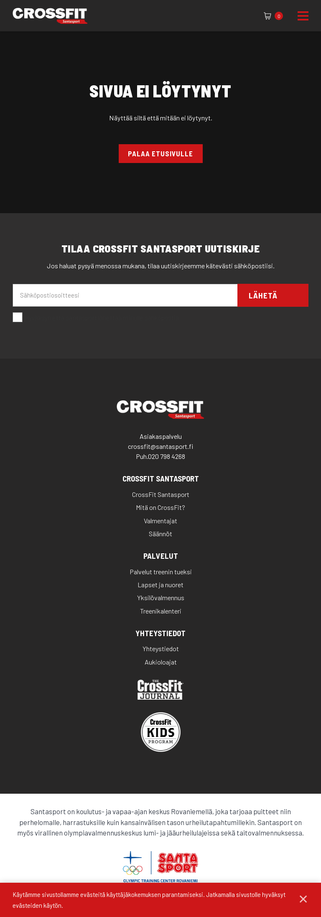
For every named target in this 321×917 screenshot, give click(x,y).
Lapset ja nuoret (160, 584)
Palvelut (160, 556)
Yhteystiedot (160, 633)
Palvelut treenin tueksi (161, 572)
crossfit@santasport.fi (160, 446)
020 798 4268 (166, 456)
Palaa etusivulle (160, 153)
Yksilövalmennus (160, 597)
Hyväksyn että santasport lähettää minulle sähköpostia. (97, 317)
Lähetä (263, 295)
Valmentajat (160, 521)
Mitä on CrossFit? (160, 507)
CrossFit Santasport (160, 478)
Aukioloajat (161, 662)
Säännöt (160, 533)
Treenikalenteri (160, 611)
